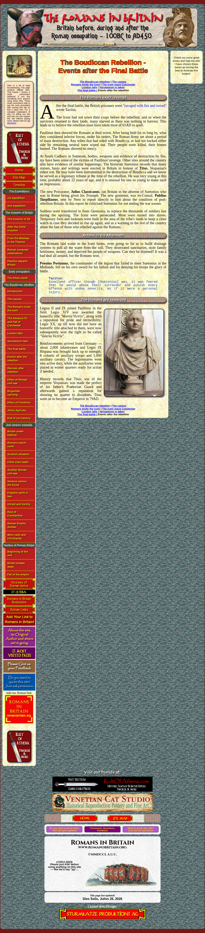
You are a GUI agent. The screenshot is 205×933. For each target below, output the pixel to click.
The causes (14, 299)
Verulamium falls (17, 341)
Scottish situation (18, 454)
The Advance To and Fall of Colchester (17, 322)
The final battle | (87, 90)
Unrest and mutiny (18, 504)
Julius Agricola (16, 410)
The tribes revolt (17, 278)
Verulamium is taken (112, 87)
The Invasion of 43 (18, 219)
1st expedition (16, 198)
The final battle (16, 349)
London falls (15, 333)
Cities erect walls (18, 462)
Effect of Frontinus (19, 402)
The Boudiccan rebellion (95, 81)
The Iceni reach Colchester (118, 84)
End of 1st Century (19, 418)
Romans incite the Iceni (85, 84)
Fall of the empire (18, 574)
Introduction (15, 291)
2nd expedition (16, 205)
